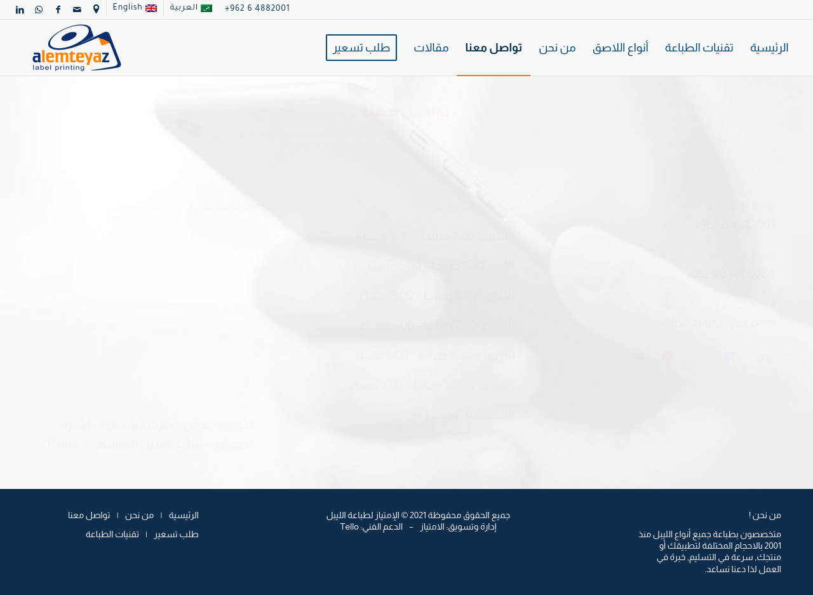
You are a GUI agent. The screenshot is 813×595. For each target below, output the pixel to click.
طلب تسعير (176, 534)
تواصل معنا (89, 515)
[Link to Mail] (77, 9)
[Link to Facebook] (58, 9)
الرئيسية (184, 515)
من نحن (139, 515)
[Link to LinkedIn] (20, 9)
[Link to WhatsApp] (39, 9)
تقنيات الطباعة (112, 534)
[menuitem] (190, 8)
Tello (349, 526)
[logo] (77, 48)
